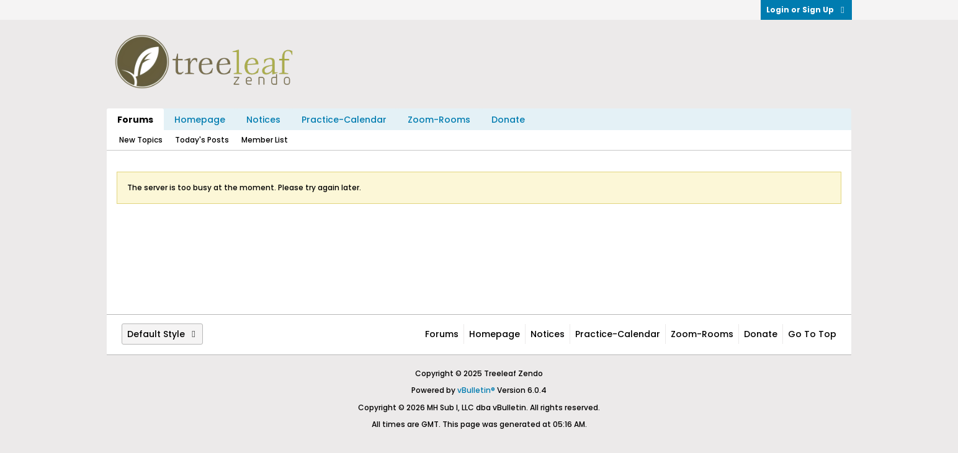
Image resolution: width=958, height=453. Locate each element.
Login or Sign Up (806, 9)
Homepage (199, 119)
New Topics (141, 139)
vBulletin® (476, 390)
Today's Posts (202, 139)
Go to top (812, 334)
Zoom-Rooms (439, 119)
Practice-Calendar (344, 119)
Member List (264, 139)
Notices (263, 119)
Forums (135, 119)
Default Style (162, 334)
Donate (508, 119)
